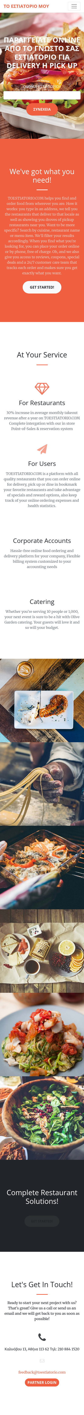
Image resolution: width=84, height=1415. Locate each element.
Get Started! (42, 287)
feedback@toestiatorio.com (42, 1372)
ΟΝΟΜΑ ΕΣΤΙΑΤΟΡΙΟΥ (42, 86)
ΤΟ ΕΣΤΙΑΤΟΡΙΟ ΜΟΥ (26, 6)
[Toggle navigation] (74, 6)
